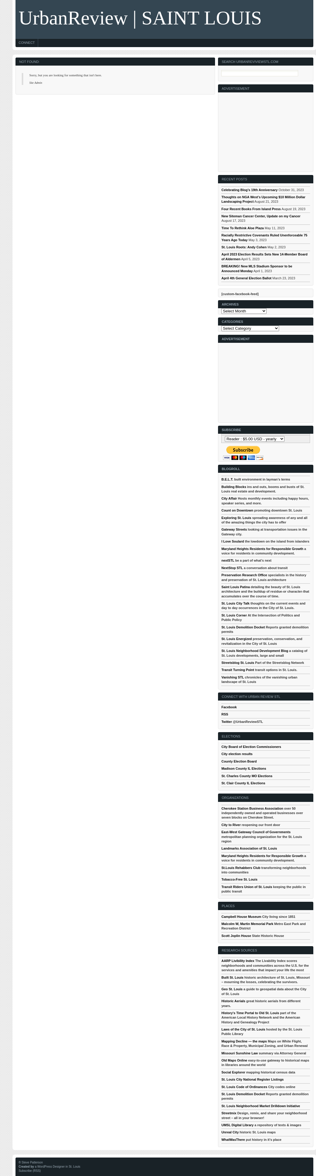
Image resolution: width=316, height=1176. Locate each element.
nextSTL (227, 560)
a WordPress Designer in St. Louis (57, 1166)
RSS (224, 714)
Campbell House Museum (241, 916)
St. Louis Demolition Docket (243, 627)
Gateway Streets (234, 529)
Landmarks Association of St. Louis (249, 848)
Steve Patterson (32, 1162)
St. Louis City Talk (235, 603)
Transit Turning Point (237, 670)
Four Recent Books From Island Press (251, 209)
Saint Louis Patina (235, 587)
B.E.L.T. (227, 479)
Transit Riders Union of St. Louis (246, 887)
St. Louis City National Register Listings (252, 1079)
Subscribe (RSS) (29, 1170)
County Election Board (239, 761)
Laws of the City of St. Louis (243, 1029)
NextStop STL (232, 568)
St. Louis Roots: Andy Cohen (244, 247)
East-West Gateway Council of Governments (255, 832)
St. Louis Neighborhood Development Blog (254, 651)
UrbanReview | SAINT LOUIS (140, 18)
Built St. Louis (232, 977)
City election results (237, 754)
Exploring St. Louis (236, 518)
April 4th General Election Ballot (246, 278)
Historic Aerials (233, 1001)
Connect (26, 42)
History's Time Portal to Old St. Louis (250, 1013)
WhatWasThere (233, 1139)
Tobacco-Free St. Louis (239, 879)
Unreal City (230, 1132)
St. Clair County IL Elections (243, 783)
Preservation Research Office (244, 575)
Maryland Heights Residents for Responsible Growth (262, 549)
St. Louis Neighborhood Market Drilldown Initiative (260, 1106)
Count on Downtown (237, 510)
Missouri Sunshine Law (239, 1053)
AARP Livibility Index (237, 961)
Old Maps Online (234, 1060)
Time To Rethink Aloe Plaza (242, 228)
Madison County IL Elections (243, 768)
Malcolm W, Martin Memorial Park (247, 924)
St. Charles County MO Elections (246, 776)
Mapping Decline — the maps (244, 1041)
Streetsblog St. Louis (237, 662)
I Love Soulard (232, 541)
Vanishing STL (232, 677)
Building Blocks (233, 487)
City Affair (229, 498)
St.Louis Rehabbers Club (240, 868)
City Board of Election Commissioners (251, 747)
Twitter (226, 721)
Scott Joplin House (236, 936)
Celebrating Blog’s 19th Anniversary (249, 190)
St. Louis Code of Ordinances (244, 1087)
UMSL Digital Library (237, 1125)
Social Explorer (233, 1072)
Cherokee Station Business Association (252, 808)
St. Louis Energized (236, 639)
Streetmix (228, 1113)
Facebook (228, 707)
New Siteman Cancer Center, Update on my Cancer (260, 216)
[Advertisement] (263, 129)
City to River (231, 825)
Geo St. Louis (231, 989)
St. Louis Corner (234, 615)
